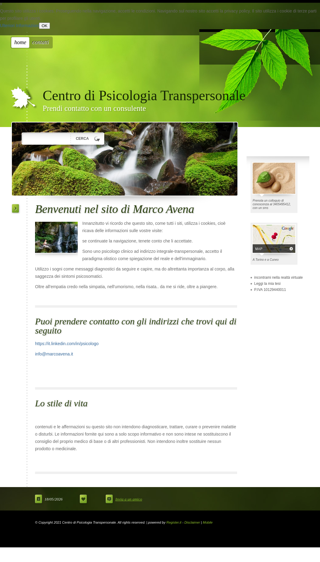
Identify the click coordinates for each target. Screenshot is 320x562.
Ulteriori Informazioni (19, 25)
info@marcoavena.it (54, 354)
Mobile (207, 522)
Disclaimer (192, 522)
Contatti (40, 42)
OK (44, 25)
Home (20, 42)
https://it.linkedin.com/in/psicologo (67, 343)
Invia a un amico (128, 499)
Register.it (173, 522)
